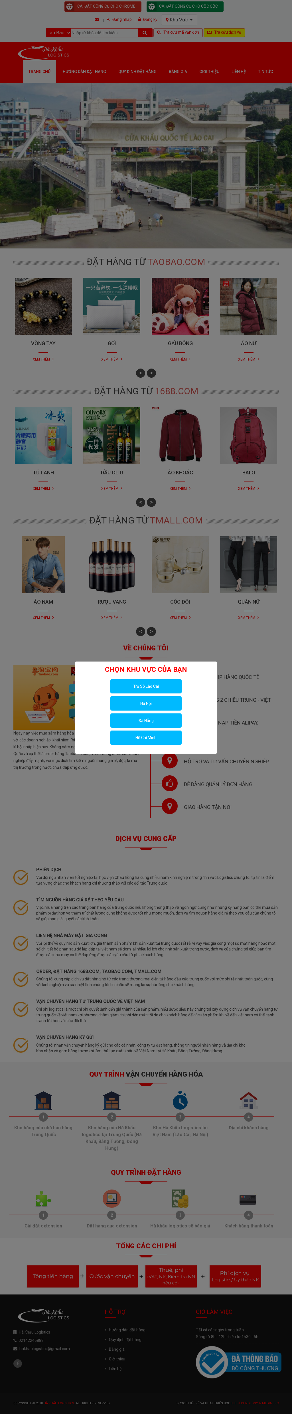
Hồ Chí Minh (146, 737)
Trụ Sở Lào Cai (146, 686)
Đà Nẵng (146, 720)
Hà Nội (146, 703)
